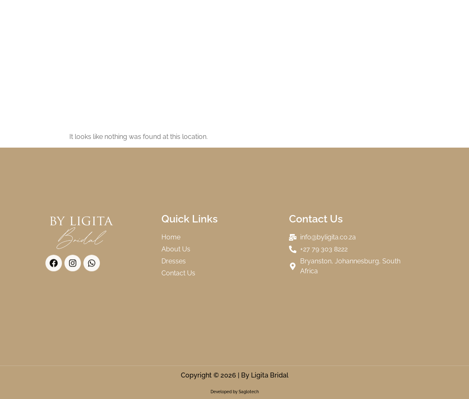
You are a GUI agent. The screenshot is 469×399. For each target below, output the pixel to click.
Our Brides (311, 16)
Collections (250, 16)
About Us (194, 16)
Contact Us (255, 35)
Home (150, 16)
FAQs (209, 35)
